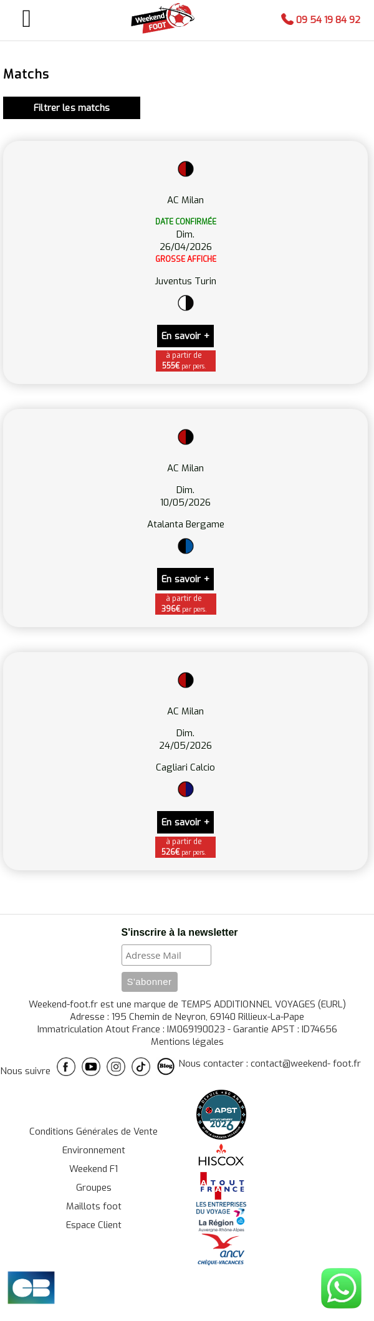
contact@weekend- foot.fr (306, 1063)
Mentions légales (187, 1041)
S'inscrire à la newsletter (180, 932)
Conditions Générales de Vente (93, 1131)
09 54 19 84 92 (320, 20)
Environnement (93, 1150)
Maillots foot (94, 1206)
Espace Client (94, 1225)
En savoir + (185, 336)
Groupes (94, 1187)
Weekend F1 (93, 1169)
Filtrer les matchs (72, 108)
